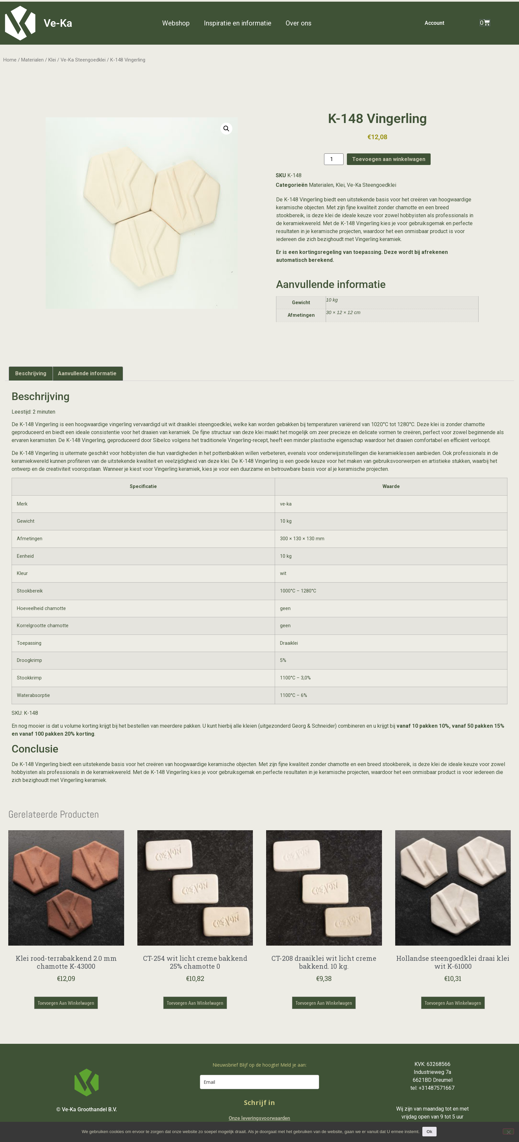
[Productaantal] (333, 159)
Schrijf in (259, 1102)
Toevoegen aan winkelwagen (388, 159)
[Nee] (508, 1131)
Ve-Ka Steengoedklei (83, 60)
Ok (430, 1131)
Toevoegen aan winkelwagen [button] (66, 1002)
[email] (259, 1082)
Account (434, 23)
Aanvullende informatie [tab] (87, 373)
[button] (180, 23)
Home (10, 60)
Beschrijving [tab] (30, 373)
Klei (52, 60)
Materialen (32, 60)
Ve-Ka (58, 23)
